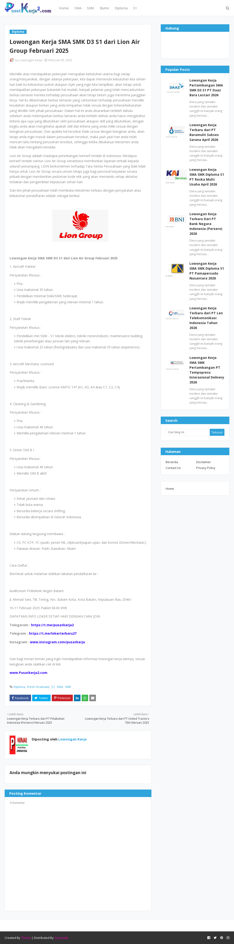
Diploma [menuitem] (121, 8)
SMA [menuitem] (77, 8)
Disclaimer (203, 462)
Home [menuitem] (64, 8)
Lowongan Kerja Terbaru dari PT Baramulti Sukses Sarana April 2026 (204, 132)
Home (170, 488)
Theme (26, 938)
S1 (53, 687)
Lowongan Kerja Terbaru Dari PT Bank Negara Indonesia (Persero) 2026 (205, 224)
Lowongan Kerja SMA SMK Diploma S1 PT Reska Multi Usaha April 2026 (206, 176)
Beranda (172, 462)
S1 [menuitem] (135, 8)
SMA (60, 687)
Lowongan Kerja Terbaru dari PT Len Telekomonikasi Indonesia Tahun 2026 (206, 318)
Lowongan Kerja (30, 60)
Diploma (19, 687)
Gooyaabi (61, 938)
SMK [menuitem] (90, 8)
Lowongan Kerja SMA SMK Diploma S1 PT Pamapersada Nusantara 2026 (206, 270)
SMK (68, 687)
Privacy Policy (205, 468)
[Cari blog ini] (188, 432)
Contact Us (173, 468)
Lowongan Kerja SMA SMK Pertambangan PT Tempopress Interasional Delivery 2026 (206, 369)
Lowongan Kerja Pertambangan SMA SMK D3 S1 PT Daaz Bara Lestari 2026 (206, 87)
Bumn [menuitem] (104, 8)
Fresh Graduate (38, 687)
